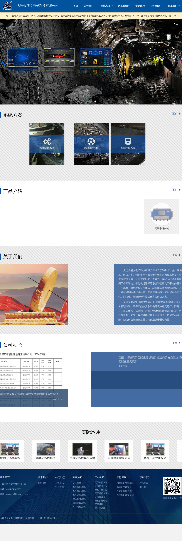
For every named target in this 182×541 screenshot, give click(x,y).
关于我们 (88, 6)
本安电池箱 (100, 508)
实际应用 (140, 6)
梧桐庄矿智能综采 (125, 483)
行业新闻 (59, 487)
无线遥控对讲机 (102, 493)
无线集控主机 (101, 482)
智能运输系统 (117, 142)
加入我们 (144, 487)
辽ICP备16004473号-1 (48, 518)
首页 (75, 6)
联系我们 (144, 477)
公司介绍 (42, 483)
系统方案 (105, 6)
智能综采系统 (79, 487)
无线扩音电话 (101, 500)
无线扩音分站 (101, 486)
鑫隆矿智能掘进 (124, 487)
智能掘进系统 (79, 491)
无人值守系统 (82, 142)
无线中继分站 (101, 490)
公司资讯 (59, 483)
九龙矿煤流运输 (124, 491)
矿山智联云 (78, 483)
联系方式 (144, 483)
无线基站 (99, 504)
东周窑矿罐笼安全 (125, 495)
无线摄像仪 (100, 497)
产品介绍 (123, 6)
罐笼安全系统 (79, 502)
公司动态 (155, 6)
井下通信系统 (79, 506)
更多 (177, 113)
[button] (89, 101)
